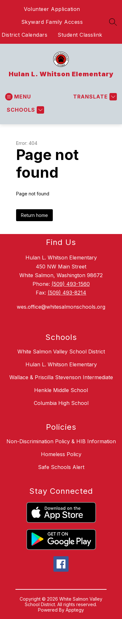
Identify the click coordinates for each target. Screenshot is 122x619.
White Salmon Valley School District (61, 351)
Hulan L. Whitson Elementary (61, 364)
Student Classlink (80, 35)
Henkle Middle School (61, 390)
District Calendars (24, 35)
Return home (34, 215)
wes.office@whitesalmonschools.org (61, 307)
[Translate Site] (94, 97)
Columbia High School (61, 403)
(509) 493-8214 (67, 292)
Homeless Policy (61, 454)
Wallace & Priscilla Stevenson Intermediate (61, 377)
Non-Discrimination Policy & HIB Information (61, 441)
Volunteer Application (52, 9)
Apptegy (75, 610)
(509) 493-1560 (71, 284)
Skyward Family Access (52, 22)
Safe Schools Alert (61, 467)
